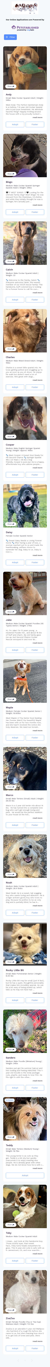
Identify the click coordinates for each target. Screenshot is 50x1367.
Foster (35, 124)
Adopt (15, 124)
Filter (10, 37)
